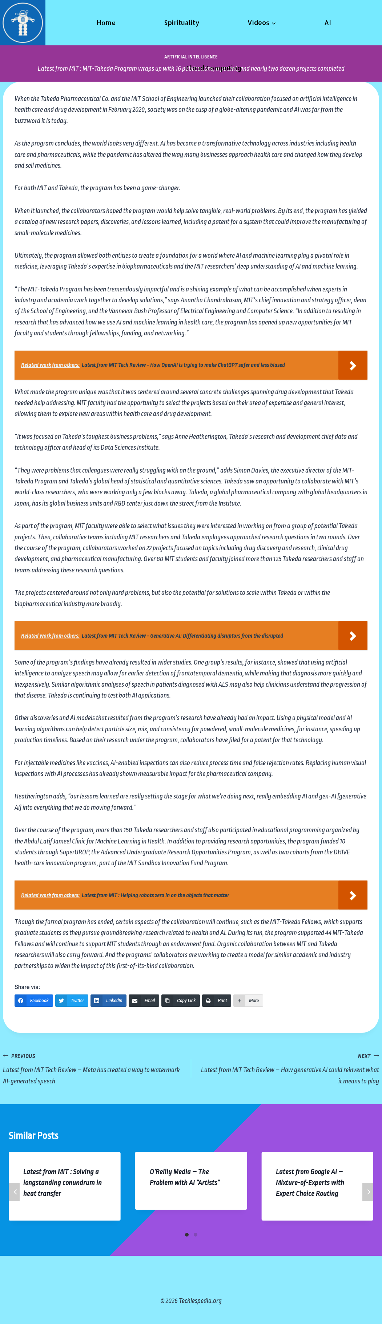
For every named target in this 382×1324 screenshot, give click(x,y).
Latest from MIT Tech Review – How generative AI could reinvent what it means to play (288, 1067)
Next (367, 1192)
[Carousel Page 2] (195, 1234)
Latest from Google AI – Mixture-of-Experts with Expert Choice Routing (310, 1183)
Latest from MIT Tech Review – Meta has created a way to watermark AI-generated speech (93, 1067)
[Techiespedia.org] (22, 22)
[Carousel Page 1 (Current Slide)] (186, 1234)
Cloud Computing (214, 68)
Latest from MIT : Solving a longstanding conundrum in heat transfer (62, 1183)
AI (327, 22)
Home (106, 22)
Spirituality (182, 22)
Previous (14, 1192)
